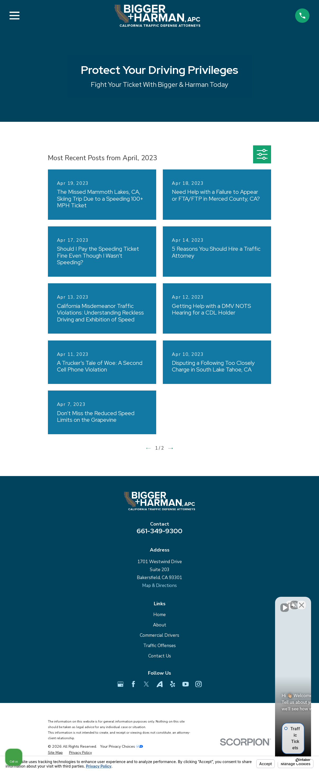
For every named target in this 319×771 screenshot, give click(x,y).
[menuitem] (55, 752)
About (159, 625)
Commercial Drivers (159, 635)
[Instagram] (198, 684)
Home (159, 615)
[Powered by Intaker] (274, 759)
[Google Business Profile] (120, 684)
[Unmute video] (225, 602)
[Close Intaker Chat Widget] (301, 602)
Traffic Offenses (159, 646)
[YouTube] (185, 684)
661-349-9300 (159, 530)
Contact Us (159, 656)
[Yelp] (172, 684)
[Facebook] (133, 684)
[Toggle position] (290, 602)
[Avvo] (159, 684)
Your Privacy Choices (121, 746)
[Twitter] (146, 684)
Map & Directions (159, 585)
